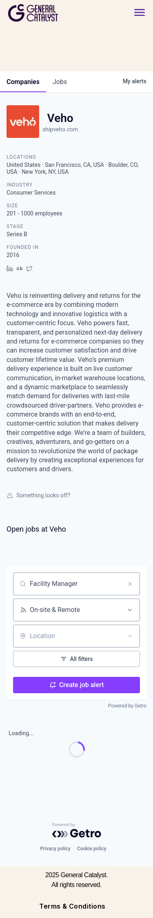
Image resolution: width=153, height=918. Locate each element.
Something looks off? (38, 495)
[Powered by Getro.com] (76, 830)
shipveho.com (60, 129)
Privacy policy (55, 848)
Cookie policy (91, 848)
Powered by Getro (127, 706)
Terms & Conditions (72, 906)
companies (23, 82)
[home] (55, 13)
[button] (139, 13)
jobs (60, 82)
